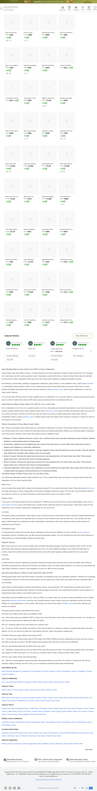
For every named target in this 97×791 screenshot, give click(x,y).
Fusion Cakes (45, 700)
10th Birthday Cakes (23, 722)
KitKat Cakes (72, 711)
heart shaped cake (8, 505)
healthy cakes (67, 603)
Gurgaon (52, 671)
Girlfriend (21, 682)
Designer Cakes (35, 697)
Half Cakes (15, 697)
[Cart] (83, 8)
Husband (28, 682)
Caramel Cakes (36, 711)
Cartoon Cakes (17, 690)
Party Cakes (55, 700)
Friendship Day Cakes (56, 733)
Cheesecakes (21, 700)
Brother (61, 682)
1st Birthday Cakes (8, 722)
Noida (58, 671)
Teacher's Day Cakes (53, 736)
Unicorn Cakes (40, 690)
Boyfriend (12, 682)
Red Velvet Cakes (70, 708)
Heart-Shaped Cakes (71, 697)
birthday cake (28, 417)
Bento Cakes (6, 697)
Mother (45, 682)
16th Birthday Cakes (38, 722)
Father (39, 682)
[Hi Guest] (88, 8)
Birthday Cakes (7, 743)
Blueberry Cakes (83, 708)
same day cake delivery (18, 600)
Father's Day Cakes (40, 733)
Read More (89, 749)
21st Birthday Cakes (69, 722)
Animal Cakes (6, 690)
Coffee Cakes (12, 711)
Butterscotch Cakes (8, 708)
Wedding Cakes (48, 743)
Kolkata (38, 671)
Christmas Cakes (26, 736)
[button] (83, 336)
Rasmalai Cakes (40, 714)
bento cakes (90, 488)
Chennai (45, 671)
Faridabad (10, 674)
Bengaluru (16, 671)
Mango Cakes (62, 711)
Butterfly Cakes (51, 690)
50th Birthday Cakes (84, 722)
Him (3, 682)
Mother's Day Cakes (25, 733)
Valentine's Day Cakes (9, 733)
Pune (32, 671)
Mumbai (9, 671)
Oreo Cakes (82, 711)
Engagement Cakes (34, 743)
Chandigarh (81, 671)
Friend (56, 682)
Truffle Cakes (34, 708)
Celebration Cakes (61, 743)
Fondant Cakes (47, 697)
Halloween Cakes (13, 736)
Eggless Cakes (29, 714)
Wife (34, 682)
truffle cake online (51, 411)
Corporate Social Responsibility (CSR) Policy (48, 779)
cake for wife (81, 532)
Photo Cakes (58, 697)
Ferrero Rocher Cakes (14, 714)
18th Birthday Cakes (53, 722)
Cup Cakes (24, 697)
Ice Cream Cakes (33, 700)
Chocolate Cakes (46, 708)
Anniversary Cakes (20, 743)
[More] (95, 8)
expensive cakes (57, 389)
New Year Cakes (39, 736)
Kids (50, 682)
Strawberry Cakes (49, 711)
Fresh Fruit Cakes (24, 711)
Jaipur (74, 671)
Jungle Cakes (28, 690)
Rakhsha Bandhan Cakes (73, 733)
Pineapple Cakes (22, 708)
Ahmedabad (66, 671)
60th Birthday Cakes (9, 725)
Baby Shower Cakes (76, 743)
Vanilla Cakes (57, 708)
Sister (68, 682)
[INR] (69, 8)
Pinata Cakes (84, 697)
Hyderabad (26, 671)
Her (7, 682)
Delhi (3, 671)
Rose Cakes (11, 700)
